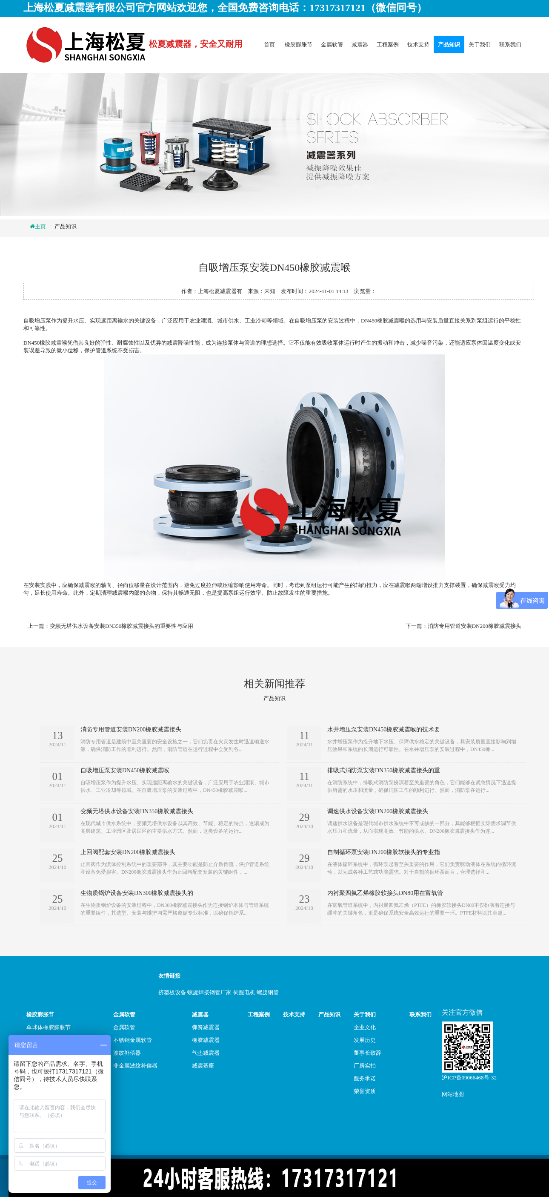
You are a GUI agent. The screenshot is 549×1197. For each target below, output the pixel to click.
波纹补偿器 (127, 1053)
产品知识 (449, 44)
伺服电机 (244, 992)
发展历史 (365, 1040)
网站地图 (453, 1094)
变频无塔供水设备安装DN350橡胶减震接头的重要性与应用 (121, 626)
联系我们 (510, 44)
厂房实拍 (365, 1065)
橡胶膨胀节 (298, 44)
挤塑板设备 (172, 992)
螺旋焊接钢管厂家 (209, 992)
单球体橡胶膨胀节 (48, 1027)
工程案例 (388, 44)
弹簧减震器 (206, 1027)
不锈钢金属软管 (132, 1040)
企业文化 (365, 1027)
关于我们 (480, 44)
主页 (40, 226)
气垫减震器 (206, 1053)
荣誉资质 (365, 1091)
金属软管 (332, 44)
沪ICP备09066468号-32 (469, 1077)
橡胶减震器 (206, 1040)
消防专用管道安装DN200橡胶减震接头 (474, 626)
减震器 (360, 44)
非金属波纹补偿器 (135, 1065)
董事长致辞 (367, 1053)
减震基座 (203, 1065)
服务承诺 (365, 1078)
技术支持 (418, 44)
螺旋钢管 (268, 992)
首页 (269, 44)
